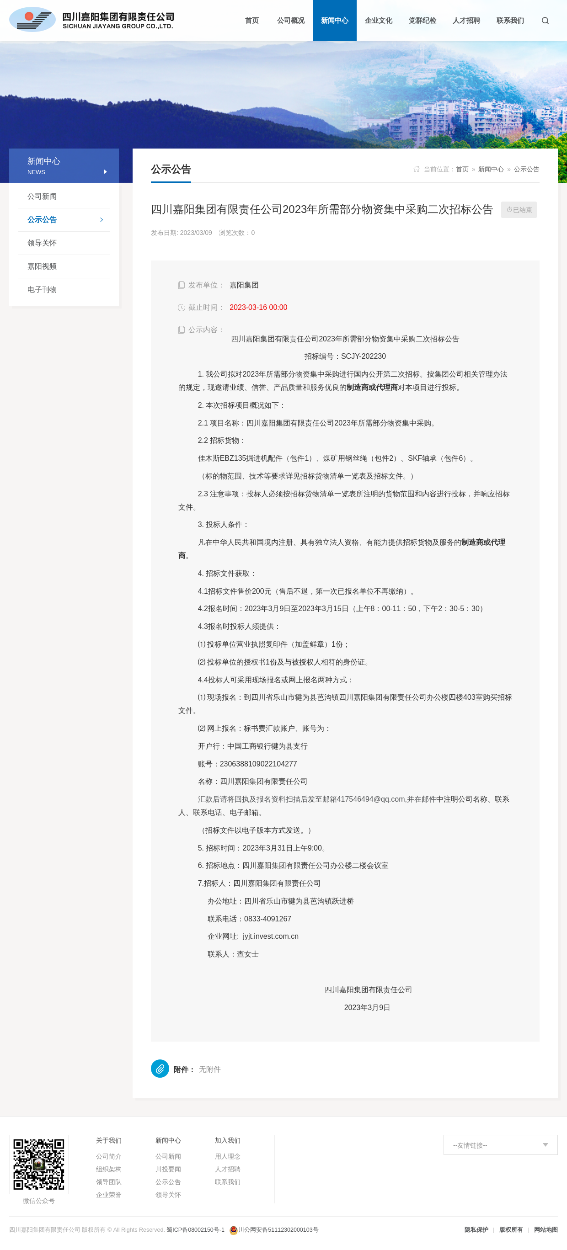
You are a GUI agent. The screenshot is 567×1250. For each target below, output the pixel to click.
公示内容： (200, 329)
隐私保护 (476, 1230)
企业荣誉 (109, 1194)
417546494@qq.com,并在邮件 (317, 799)
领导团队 (109, 1182)
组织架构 (109, 1169)
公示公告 (68, 220)
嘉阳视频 (42, 266)
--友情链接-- (470, 1145)
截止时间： (200, 307)
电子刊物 (42, 289)
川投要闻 (168, 1169)
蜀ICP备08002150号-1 (195, 1230)
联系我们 (228, 1182)
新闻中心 (491, 169)
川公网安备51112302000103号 (278, 1230)
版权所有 (511, 1230)
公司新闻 (42, 196)
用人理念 (228, 1156)
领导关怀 (42, 243)
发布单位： (200, 285)
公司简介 (109, 1156)
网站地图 (546, 1230)
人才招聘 (228, 1169)
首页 (462, 169)
